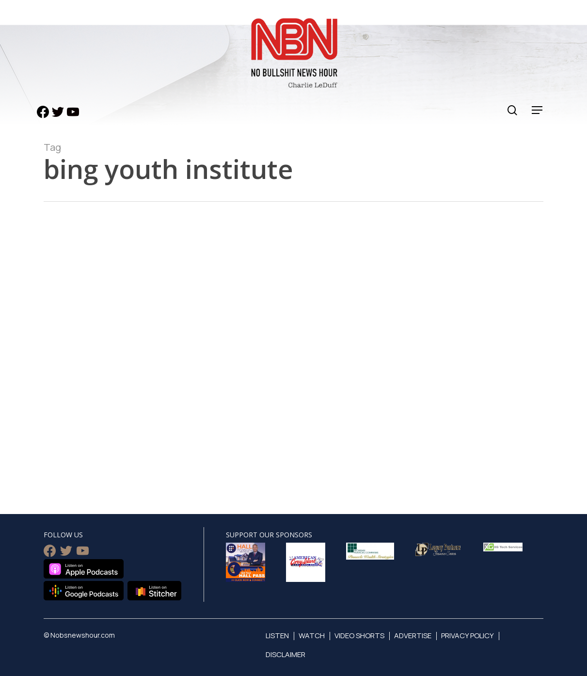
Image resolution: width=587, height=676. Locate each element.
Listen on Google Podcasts (84, 590)
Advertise (412, 635)
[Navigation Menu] (537, 110)
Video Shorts (359, 635)
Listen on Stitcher (154, 590)
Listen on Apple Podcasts (84, 569)
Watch (312, 635)
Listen (277, 635)
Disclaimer (285, 654)
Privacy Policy (467, 635)
